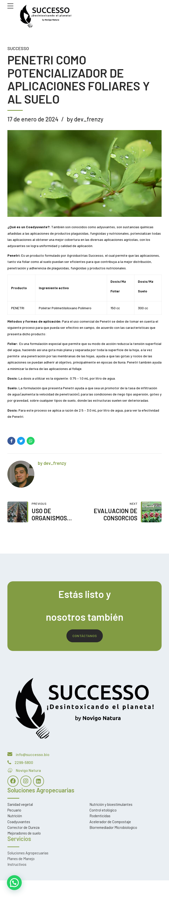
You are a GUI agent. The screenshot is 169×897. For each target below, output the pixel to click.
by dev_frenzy (85, 119)
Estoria (39, 887)
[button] (13, 883)
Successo (18, 48)
